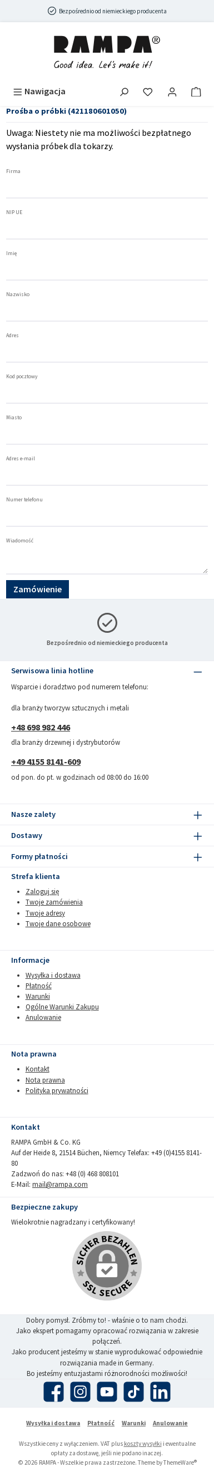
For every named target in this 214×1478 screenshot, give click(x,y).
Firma (13, 171)
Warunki (38, 996)
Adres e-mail (20, 458)
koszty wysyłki (143, 1443)
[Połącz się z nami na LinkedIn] (160, 1391)
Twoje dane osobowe (58, 923)
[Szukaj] (124, 91)
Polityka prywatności (57, 1090)
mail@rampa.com (60, 1184)
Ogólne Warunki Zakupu (62, 1006)
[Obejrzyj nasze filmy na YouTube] (107, 1391)
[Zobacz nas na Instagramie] (80, 1391)
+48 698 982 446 (40, 727)
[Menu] (39, 91)
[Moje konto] (172, 91)
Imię (11, 253)
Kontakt (37, 1068)
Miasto (14, 417)
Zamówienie (37, 589)
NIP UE (14, 212)
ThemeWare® (180, 1462)
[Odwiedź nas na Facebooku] (53, 1391)
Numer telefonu (24, 499)
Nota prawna (45, 1079)
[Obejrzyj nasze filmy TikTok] (133, 1391)
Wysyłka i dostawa (53, 975)
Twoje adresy (45, 912)
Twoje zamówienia (54, 901)
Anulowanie (43, 1017)
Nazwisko (17, 294)
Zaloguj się (42, 891)
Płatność (39, 985)
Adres (12, 335)
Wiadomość (19, 540)
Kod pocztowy (21, 376)
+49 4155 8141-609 (46, 761)
